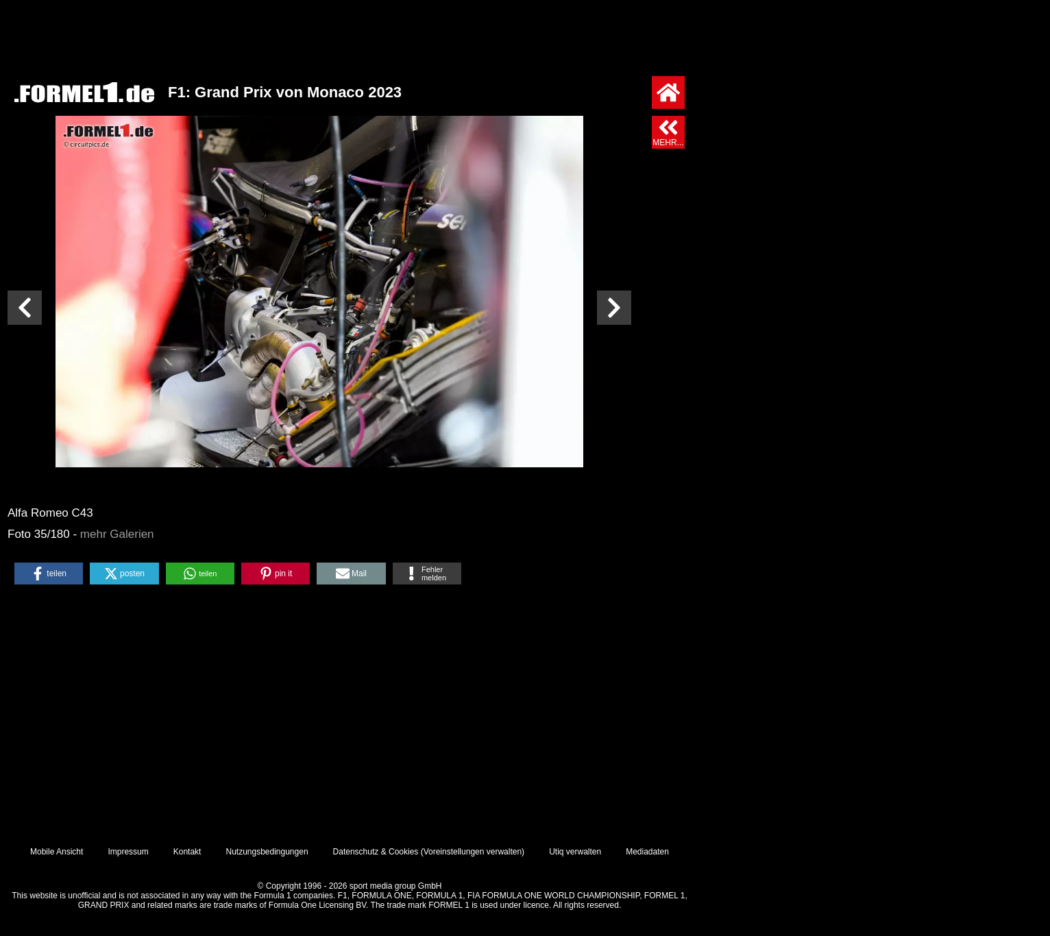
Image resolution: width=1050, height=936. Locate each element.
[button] (48, 573)
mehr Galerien (117, 534)
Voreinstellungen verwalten (473, 852)
